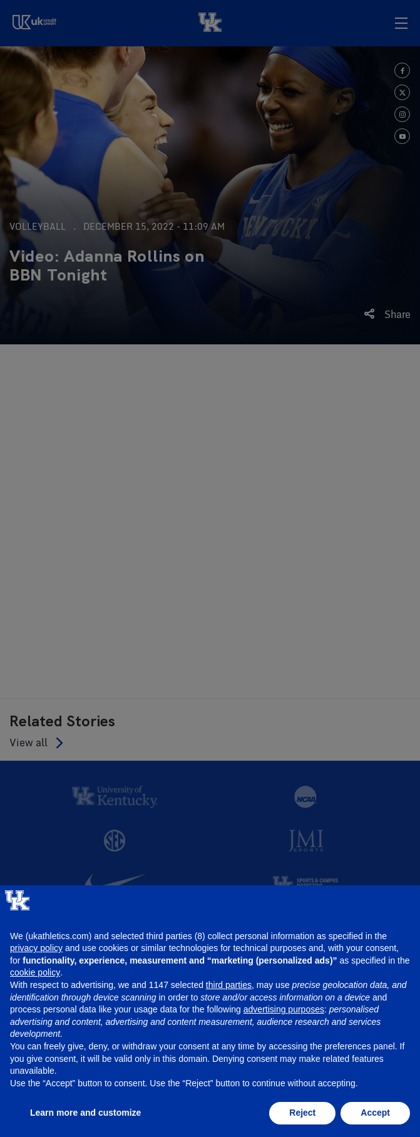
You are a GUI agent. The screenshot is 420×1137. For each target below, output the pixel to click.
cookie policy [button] (35, 972)
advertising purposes (283, 1009)
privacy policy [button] (36, 948)
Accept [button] (375, 1113)
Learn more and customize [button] (85, 1113)
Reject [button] (302, 1113)
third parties (229, 985)
